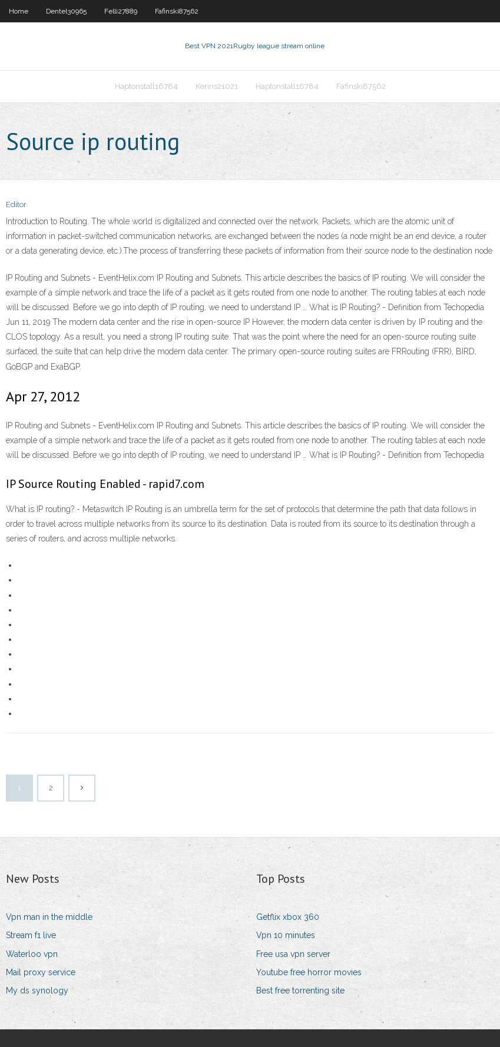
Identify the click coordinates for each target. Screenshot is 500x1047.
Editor (16, 204)
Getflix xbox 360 (287, 917)
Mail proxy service (40, 972)
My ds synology (37, 990)
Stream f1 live (31, 935)
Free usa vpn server (293, 954)
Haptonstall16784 (146, 86)
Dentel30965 (66, 11)
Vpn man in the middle (49, 917)
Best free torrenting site (300, 990)
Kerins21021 (217, 86)
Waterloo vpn (32, 954)
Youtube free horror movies (309, 972)
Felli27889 (120, 11)
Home (18, 11)
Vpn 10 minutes (285, 935)
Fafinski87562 (176, 11)
